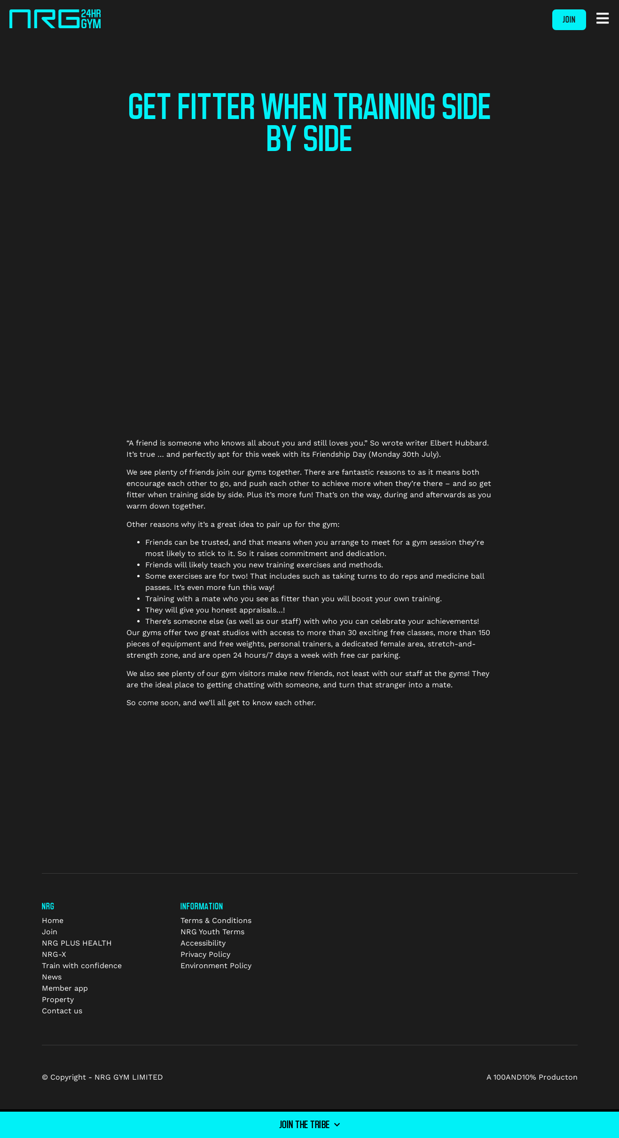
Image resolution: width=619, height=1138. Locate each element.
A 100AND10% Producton (532, 1077)
